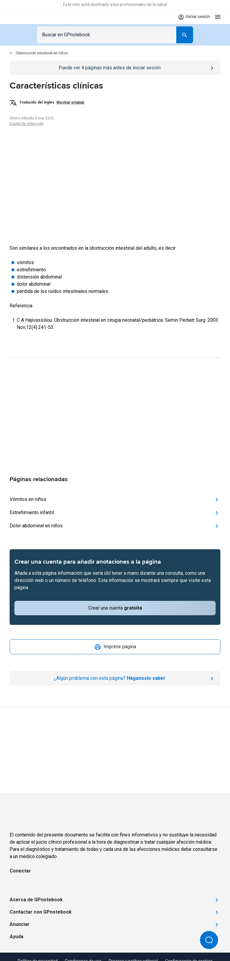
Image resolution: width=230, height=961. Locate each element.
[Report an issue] (115, 678)
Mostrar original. (70, 102)
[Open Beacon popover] (209, 940)
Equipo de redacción (27, 124)
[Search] (184, 34)
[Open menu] (217, 16)
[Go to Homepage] (27, 17)
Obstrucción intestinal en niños (39, 53)
